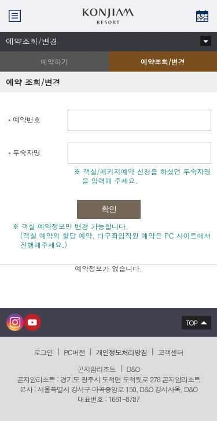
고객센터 (170, 352)
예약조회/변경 (147, 64)
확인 (108, 209)
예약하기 (54, 61)
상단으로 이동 (193, 322)
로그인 (43, 352)
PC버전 (74, 352)
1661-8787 (123, 399)
